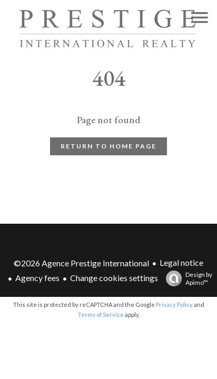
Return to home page (108, 146)
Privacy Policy (174, 304)
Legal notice (181, 262)
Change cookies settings (114, 278)
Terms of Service (101, 314)
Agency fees (37, 278)
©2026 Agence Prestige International (81, 263)
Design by (186, 278)
